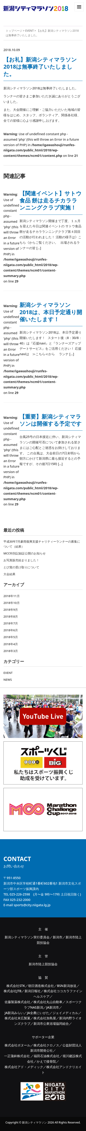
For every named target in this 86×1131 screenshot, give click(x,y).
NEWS (7, 680)
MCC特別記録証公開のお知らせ (24, 553)
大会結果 (9, 574)
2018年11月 (11, 596)
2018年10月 (11, 603)
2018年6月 (10, 630)
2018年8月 (10, 616)
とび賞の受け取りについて (21, 567)
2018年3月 (10, 651)
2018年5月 (10, 637)
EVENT (29, 31)
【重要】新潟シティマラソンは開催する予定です (50, 420)
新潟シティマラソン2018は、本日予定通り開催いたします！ (50, 312)
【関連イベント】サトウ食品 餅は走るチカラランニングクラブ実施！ (50, 200)
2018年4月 (10, 644)
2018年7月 (10, 623)
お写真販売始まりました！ (21, 560)
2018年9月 (10, 610)
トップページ (14, 31)
